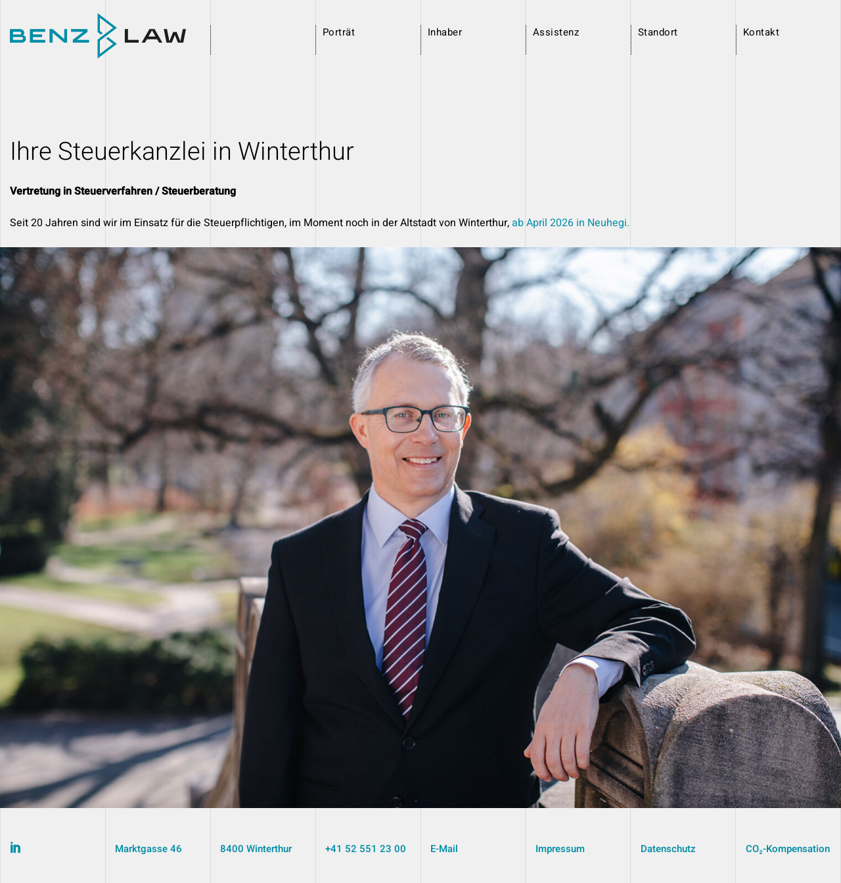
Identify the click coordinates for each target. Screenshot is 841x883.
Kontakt (761, 32)
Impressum (560, 849)
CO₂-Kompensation (788, 849)
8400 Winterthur (256, 849)
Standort (658, 32)
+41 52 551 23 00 (365, 849)
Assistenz (556, 32)
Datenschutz (668, 849)
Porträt (339, 32)
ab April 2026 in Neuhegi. (570, 223)
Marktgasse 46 (148, 849)
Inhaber (445, 32)
